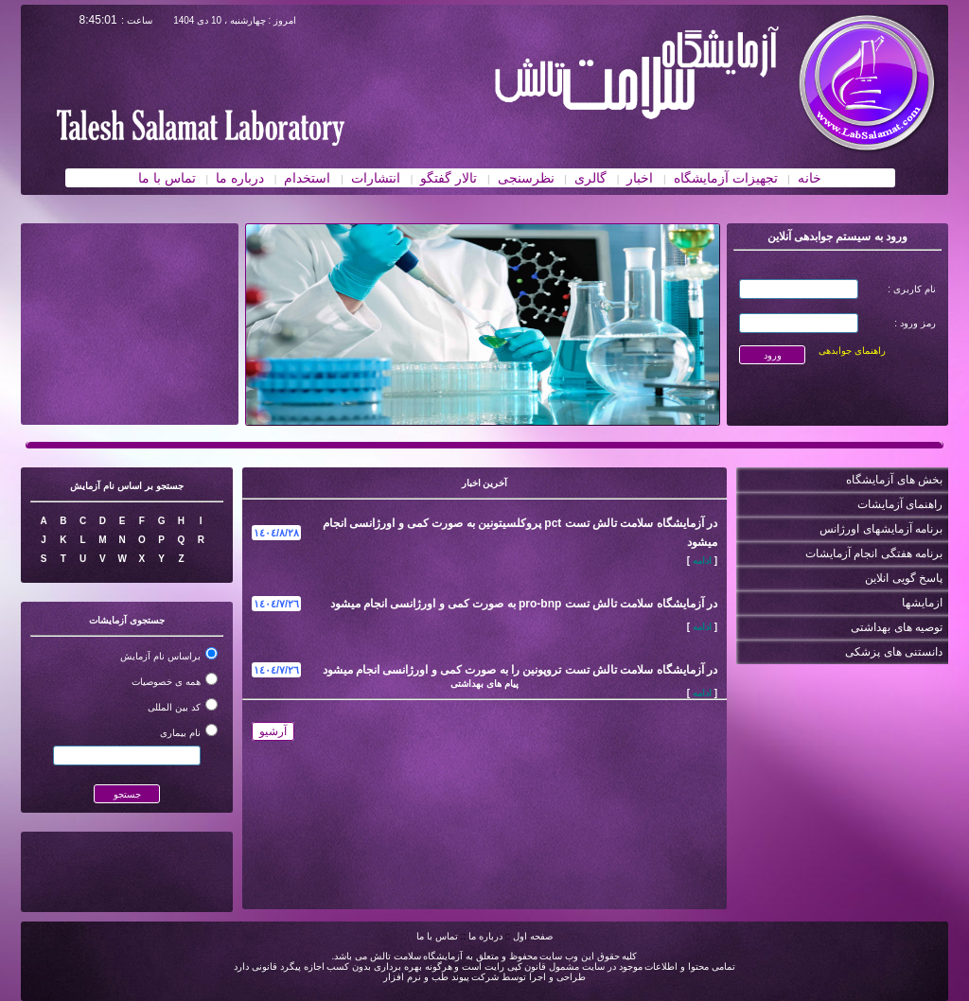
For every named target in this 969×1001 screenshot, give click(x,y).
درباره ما (485, 936)
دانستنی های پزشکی (894, 652)
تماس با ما (437, 936)
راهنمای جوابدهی (852, 350)
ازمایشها (922, 602)
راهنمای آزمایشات (900, 504)
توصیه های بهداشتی (897, 627)
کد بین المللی (174, 707)
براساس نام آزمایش (160, 656)
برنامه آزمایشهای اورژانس (881, 529)
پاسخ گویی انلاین (904, 578)
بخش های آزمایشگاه (894, 479)
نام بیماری (180, 733)
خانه (809, 177)
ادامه (702, 560)
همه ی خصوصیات (166, 681)
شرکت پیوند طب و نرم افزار (441, 977)
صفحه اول (533, 936)
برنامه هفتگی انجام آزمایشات (874, 553)
